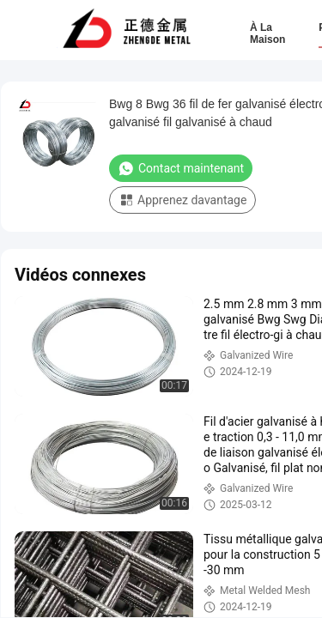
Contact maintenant (181, 168)
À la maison (267, 33)
